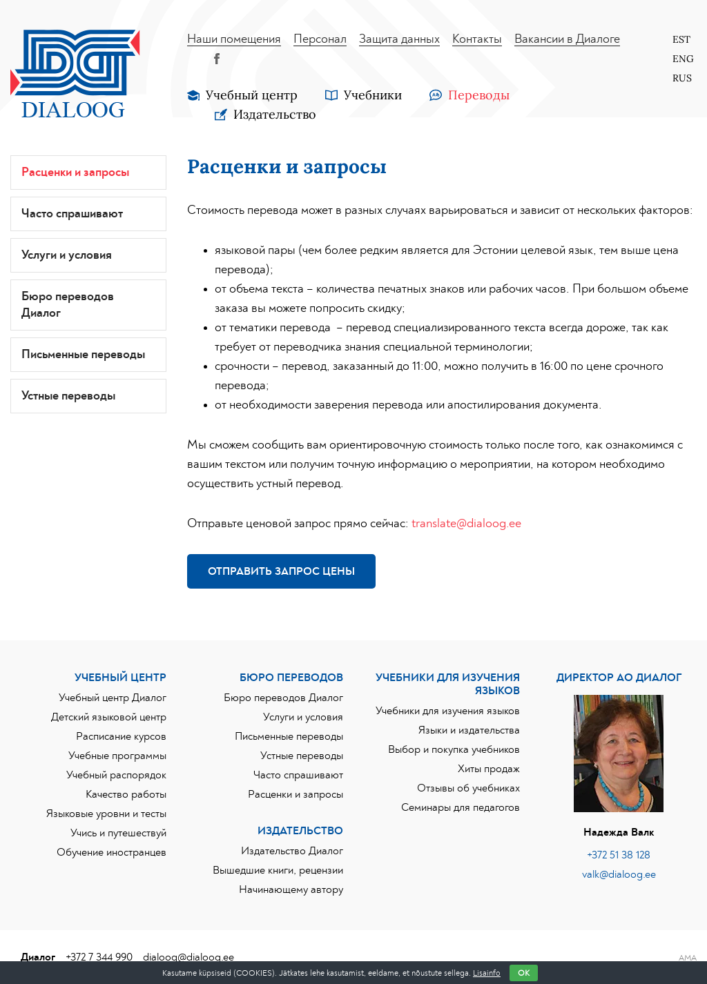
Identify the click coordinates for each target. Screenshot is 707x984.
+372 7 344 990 (99, 957)
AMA (688, 958)
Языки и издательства (469, 730)
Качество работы (126, 794)
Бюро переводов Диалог (67, 305)
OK (524, 973)
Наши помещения (234, 39)
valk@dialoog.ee (619, 874)
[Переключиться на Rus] (678, 78)
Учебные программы (117, 755)
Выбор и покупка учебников (454, 749)
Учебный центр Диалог (112, 697)
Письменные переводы (83, 354)
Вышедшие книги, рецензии (278, 870)
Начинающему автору (291, 889)
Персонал (320, 39)
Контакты (477, 39)
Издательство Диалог (292, 850)
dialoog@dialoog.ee (188, 957)
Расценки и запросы (75, 172)
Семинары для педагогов (460, 807)
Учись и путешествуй (118, 832)
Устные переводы (68, 396)
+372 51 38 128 (618, 854)
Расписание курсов (121, 736)
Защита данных (399, 39)
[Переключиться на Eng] (678, 58)
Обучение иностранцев (111, 852)
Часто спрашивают (72, 214)
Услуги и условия (66, 255)
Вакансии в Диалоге (567, 39)
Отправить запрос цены (281, 571)
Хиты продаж (489, 768)
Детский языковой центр (108, 716)
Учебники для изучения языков (448, 710)
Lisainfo (487, 973)
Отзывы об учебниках (468, 788)
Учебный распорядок (116, 774)
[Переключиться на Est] (678, 39)
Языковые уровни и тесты (106, 813)
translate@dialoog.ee (466, 524)
